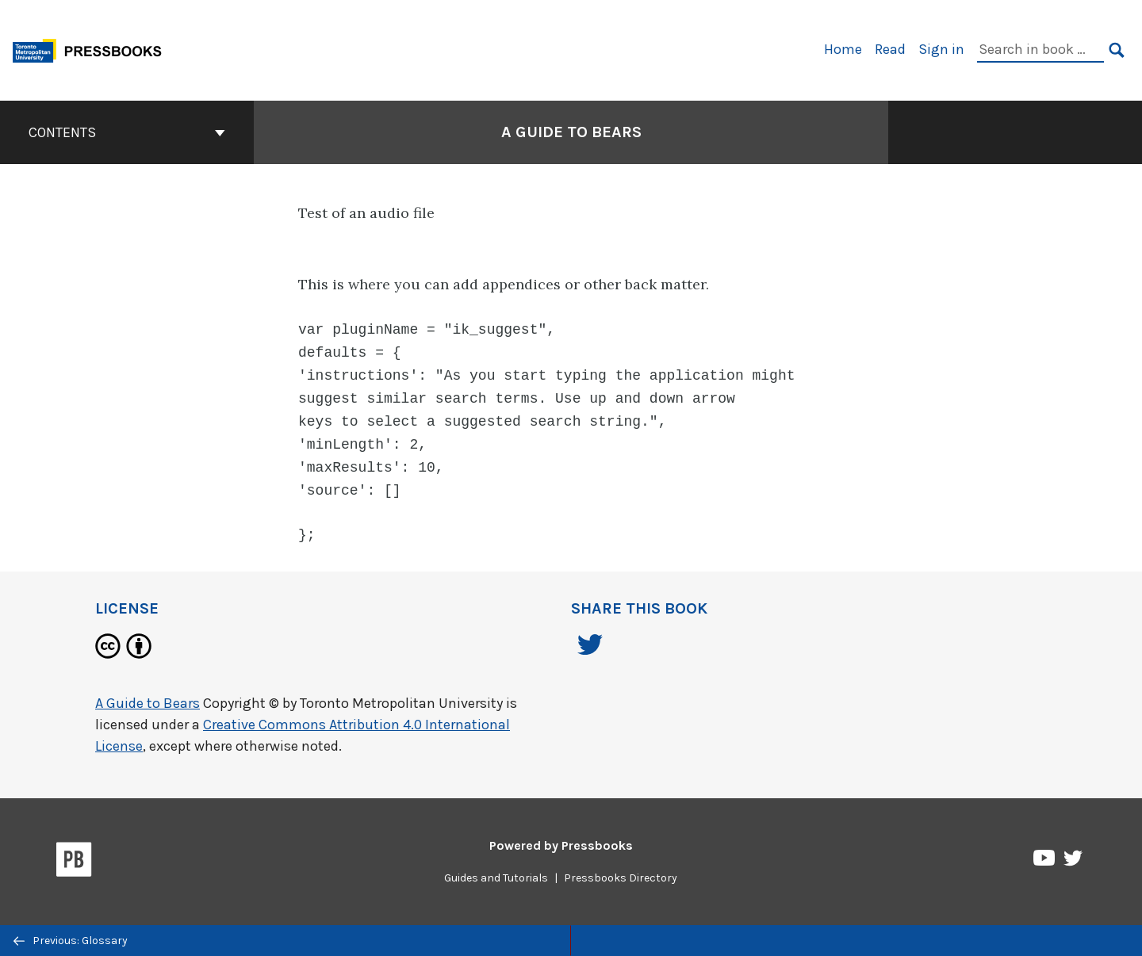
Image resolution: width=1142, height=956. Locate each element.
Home (843, 49)
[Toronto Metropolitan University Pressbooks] (93, 48)
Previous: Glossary (70, 940)
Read (890, 49)
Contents (127, 132)
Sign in (941, 49)
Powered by (561, 837)
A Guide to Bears (147, 695)
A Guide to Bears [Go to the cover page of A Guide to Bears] (571, 132)
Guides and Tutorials (496, 870)
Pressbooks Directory (620, 870)
